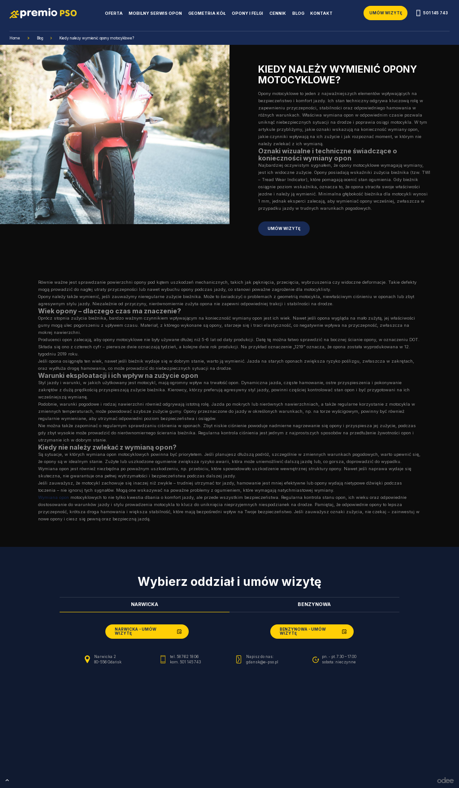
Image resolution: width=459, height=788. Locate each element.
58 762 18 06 (188, 656)
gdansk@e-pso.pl (262, 662)
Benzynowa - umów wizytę (303, 631)
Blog (298, 13)
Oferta (114, 13)
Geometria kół (206, 13)
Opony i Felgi (247, 13)
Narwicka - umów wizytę (135, 631)
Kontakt (321, 13)
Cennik (277, 13)
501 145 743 (431, 13)
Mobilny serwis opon (155, 13)
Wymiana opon (53, 497)
